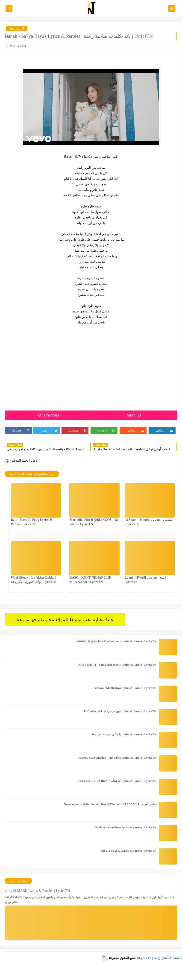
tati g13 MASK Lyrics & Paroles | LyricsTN (128, 850)
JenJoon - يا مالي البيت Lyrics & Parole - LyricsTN (124, 734)
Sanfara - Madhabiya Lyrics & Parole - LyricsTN (125, 688)
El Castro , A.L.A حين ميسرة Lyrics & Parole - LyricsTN (120, 711)
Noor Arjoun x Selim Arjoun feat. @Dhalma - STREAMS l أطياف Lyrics (110, 804)
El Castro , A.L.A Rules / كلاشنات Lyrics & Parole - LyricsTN (117, 781)
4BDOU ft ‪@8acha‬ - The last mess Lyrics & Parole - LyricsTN (116, 641)
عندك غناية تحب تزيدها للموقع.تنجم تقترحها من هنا (65, 619)
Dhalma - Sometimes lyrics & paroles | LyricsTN (125, 827)
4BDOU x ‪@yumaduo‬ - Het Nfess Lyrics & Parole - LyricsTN (117, 757)
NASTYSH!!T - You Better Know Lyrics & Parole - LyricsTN (117, 664)
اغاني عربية (16, 28)
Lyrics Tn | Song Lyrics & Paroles (160, 958)
